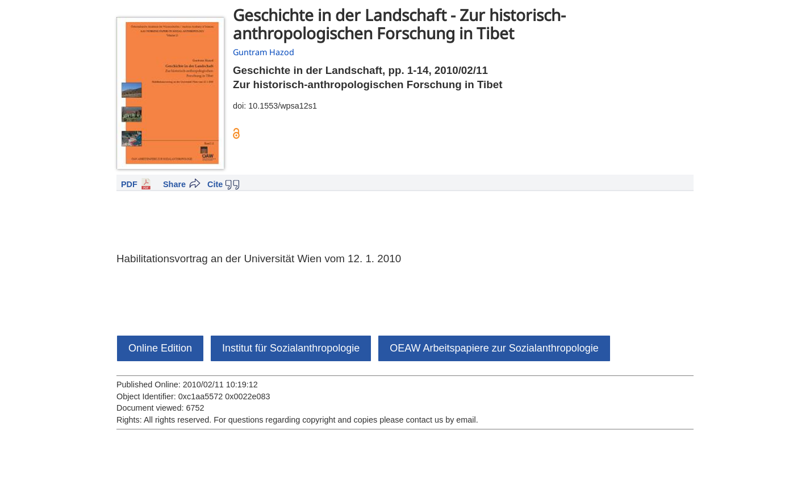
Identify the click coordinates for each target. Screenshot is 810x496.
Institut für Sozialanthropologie (291, 348)
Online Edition (160, 348)
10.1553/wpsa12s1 (282, 105)
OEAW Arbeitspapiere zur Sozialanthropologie (494, 348)
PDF (129, 184)
